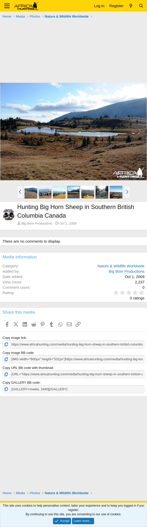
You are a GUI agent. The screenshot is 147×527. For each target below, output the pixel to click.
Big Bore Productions (37, 223)
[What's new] (131, 5)
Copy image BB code (18, 353)
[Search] (141, 5)
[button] (7, 6)
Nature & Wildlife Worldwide (120, 266)
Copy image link (14, 338)
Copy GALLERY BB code (21, 382)
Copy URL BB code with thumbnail (28, 367)
